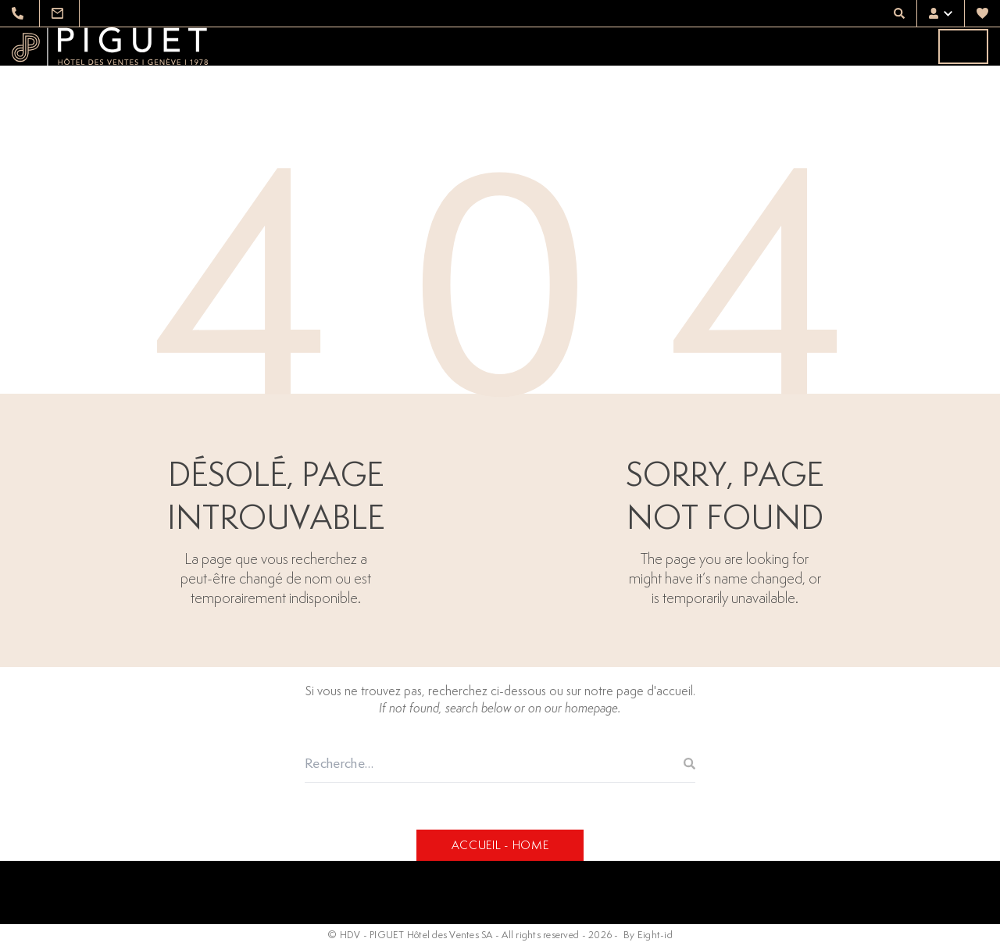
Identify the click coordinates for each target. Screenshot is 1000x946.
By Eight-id (648, 934)
